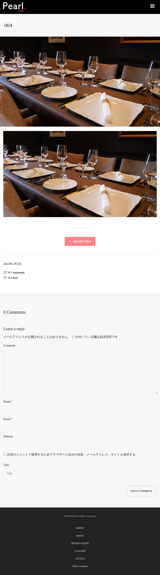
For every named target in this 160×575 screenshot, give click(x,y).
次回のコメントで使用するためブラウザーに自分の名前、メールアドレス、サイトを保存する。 (72, 454)
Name (6, 401)
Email (6, 419)
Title (6, 465)
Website (8, 436)
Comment (9, 345)
